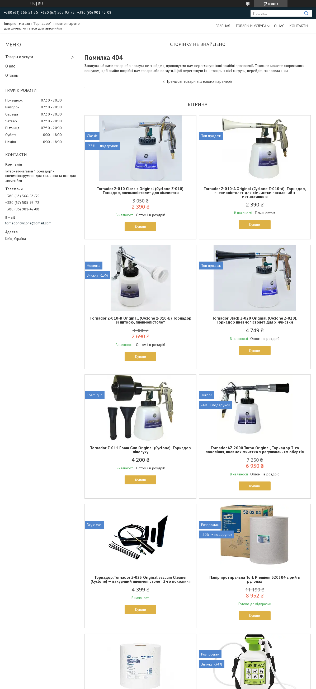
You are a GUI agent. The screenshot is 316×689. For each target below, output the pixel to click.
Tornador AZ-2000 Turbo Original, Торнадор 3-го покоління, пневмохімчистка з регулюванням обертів (274, 328)
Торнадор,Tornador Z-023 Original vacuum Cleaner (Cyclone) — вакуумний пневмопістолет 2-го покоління (121, 466)
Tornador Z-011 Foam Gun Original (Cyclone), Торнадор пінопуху (197, 324)
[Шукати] (306, 13)
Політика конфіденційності (243, 684)
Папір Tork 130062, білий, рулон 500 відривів (273, 462)
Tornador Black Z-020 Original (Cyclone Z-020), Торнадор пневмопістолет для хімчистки (121, 326)
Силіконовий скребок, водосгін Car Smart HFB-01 (197, 593)
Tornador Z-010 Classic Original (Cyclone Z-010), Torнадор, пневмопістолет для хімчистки (121, 193)
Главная (223, 25)
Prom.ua (183, 679)
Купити (121, 230)
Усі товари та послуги (196, 659)
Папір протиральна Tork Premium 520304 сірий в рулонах (197, 462)
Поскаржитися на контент (202, 684)
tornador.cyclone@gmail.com (28, 223)
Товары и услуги (250, 25)
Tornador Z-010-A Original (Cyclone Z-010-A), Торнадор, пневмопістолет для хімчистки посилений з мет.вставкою (197, 195)
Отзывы (11, 75)
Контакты (299, 25)
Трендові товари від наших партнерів (199, 81)
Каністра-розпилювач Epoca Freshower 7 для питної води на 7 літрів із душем (121, 595)
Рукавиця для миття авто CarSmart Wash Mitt (274, 593)
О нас (279, 25)
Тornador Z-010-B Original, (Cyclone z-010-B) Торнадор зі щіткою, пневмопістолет (273, 193)
